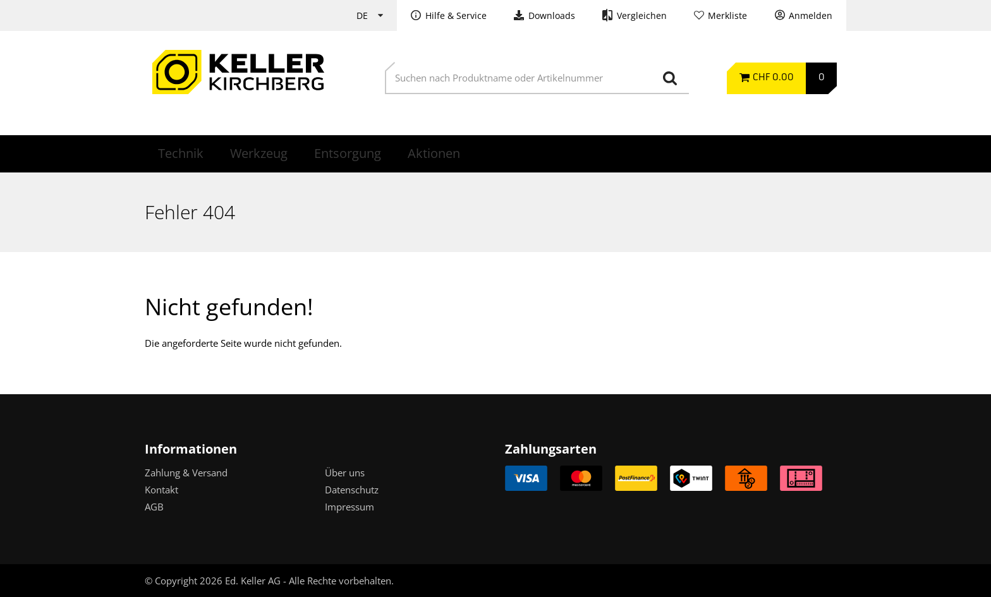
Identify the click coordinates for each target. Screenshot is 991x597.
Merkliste (727, 15)
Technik (181, 153)
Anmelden (810, 15)
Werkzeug (259, 153)
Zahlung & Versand (186, 472)
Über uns (345, 472)
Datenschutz (352, 489)
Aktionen (434, 153)
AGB (154, 506)
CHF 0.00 (773, 78)
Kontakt (161, 489)
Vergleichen (642, 15)
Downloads (551, 15)
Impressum (349, 506)
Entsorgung (347, 153)
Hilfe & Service (456, 15)
